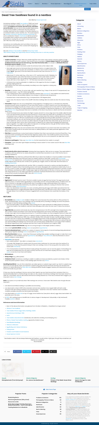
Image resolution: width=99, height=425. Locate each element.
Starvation (8, 239)
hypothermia (43, 228)
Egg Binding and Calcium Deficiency (17, 327)
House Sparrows (41, 20)
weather (8, 34)
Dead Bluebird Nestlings (13, 322)
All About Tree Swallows (15, 51)
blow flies (67, 142)
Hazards (4, 378)
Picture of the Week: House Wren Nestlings (61, 380)
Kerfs (8, 315)
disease (20, 34)
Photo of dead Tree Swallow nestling (17, 320)
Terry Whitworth (48, 235)
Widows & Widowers (12, 325)
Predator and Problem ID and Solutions (18, 332)
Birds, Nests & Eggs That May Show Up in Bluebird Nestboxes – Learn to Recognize (20, 404)
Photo (47, 260)
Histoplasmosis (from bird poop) (12, 380)
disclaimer (68, 418)
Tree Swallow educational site (15, 318)
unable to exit (20, 200)
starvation (14, 34)
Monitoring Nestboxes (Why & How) (18, 399)
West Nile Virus (30, 140)
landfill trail (19, 293)
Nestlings (53, 378)
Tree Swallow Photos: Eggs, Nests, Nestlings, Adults (21, 311)
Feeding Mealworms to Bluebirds (17, 407)
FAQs (3, 12)
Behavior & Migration (31, 378)
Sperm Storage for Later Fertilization (83, 380)
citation (84, 406)
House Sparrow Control (13, 334)
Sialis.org (77, 406)
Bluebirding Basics (13, 397)
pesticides (32, 34)
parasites (25, 34)
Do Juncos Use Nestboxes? (34, 380)
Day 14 (17, 136)
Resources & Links (13, 402)
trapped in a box (11, 110)
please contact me (70, 399)
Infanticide (23, 36)
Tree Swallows (24, 23)
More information (21, 186)
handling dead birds (10, 163)
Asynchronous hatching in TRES (15, 313)
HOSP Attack (37, 173)
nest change (17, 277)
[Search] (87, 9)
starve (33, 203)
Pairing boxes (10, 329)
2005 (7, 297)
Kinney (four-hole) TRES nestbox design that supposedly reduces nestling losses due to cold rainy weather (28, 51)
